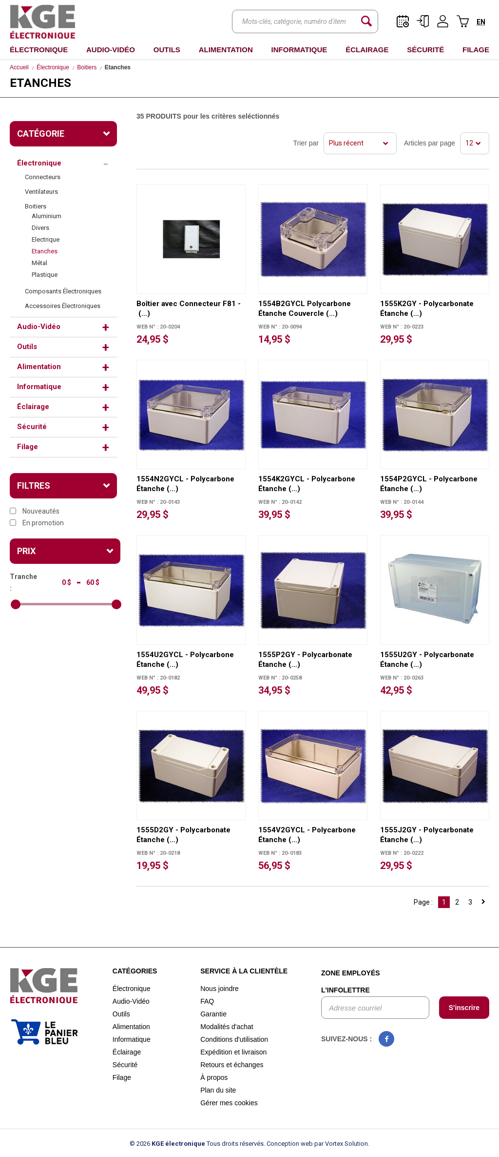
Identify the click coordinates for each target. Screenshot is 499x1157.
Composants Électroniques (63, 291)
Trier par (306, 143)
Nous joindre (219, 988)
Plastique (45, 274)
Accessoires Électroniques (62, 306)
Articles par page (429, 143)
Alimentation (226, 49)
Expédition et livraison (233, 1052)
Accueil (19, 67)
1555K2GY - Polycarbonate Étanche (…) (427, 308)
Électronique (39, 49)
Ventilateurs (41, 191)
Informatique (299, 49)
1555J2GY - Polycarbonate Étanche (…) (427, 835)
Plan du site (218, 1090)
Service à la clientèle (244, 971)
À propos (214, 1077)
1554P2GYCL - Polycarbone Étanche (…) (429, 484)
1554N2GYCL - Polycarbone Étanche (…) (185, 484)
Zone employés (350, 973)
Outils (167, 49)
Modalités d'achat (226, 1027)
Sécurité (425, 49)
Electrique (45, 239)
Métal (39, 263)
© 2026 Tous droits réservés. (197, 1143)
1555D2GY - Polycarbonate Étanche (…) (183, 835)
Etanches (45, 251)
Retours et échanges (231, 1065)
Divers (40, 227)
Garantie (213, 1014)
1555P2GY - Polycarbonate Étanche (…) (305, 659)
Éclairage (366, 49)
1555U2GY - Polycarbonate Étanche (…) (427, 659)
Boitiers (86, 67)
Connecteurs (42, 177)
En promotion (37, 523)
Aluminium (46, 216)
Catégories (135, 971)
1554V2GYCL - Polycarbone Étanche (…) (307, 835)
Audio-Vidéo (110, 49)
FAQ (207, 1001)
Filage (475, 49)
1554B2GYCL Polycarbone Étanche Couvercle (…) (304, 308)
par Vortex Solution (341, 1143)
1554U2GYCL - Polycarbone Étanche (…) (185, 659)
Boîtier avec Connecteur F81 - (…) (188, 308)
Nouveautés (34, 511)
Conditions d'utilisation (234, 1039)
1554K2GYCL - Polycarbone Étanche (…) (306, 484)
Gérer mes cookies (228, 1103)
